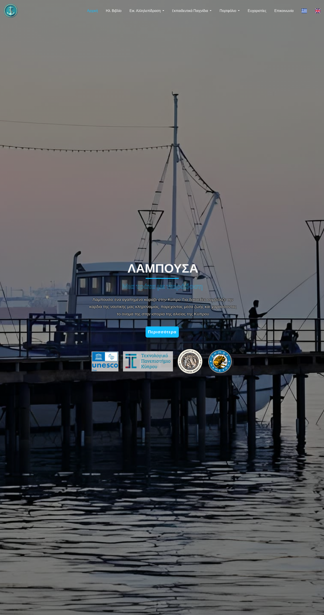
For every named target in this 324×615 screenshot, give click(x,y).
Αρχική (92, 10)
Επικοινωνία (284, 10)
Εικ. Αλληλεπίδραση (145, 10)
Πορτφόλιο (227, 10)
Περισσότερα (163, 332)
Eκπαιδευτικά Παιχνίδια (190, 10)
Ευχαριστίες (257, 10)
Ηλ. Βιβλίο (113, 10)
